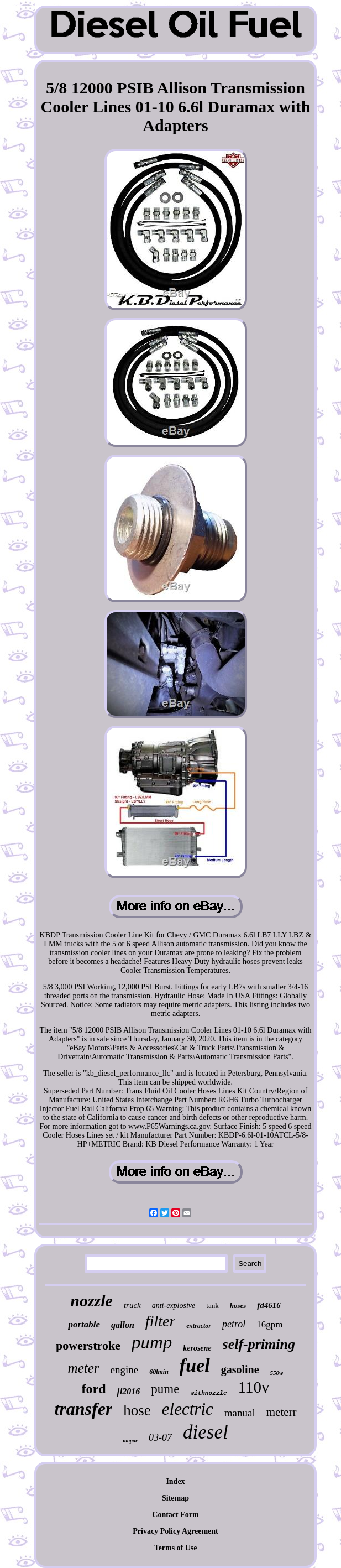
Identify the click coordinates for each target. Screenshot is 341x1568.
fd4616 (269, 1305)
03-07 (160, 1437)
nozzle (91, 1300)
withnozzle (208, 1393)
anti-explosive (174, 1305)
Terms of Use (175, 1548)
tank (212, 1305)
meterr (281, 1412)
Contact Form (175, 1514)
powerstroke (88, 1345)
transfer (83, 1409)
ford (94, 1389)
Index (175, 1481)
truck (132, 1305)
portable (84, 1324)
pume (165, 1389)
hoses (238, 1305)
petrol (233, 1324)
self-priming (259, 1344)
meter (83, 1368)
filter (160, 1321)
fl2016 (128, 1391)
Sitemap (175, 1498)
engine (125, 1370)
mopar (130, 1440)
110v (253, 1387)
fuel (195, 1365)
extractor (198, 1326)
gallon (122, 1325)
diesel (205, 1432)
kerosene (197, 1348)
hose (137, 1410)
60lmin (159, 1372)
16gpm (269, 1324)
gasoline (240, 1369)
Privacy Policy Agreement (175, 1531)
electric (187, 1409)
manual (239, 1413)
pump (152, 1342)
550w (277, 1372)
